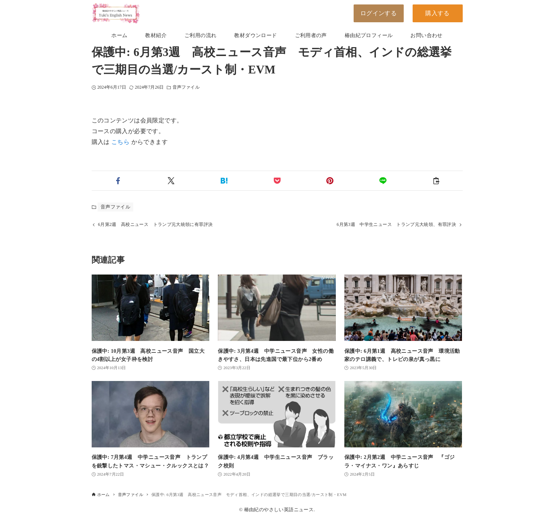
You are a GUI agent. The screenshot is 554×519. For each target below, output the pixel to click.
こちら (120, 142)
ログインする (378, 13)
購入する (437, 13)
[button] (118, 180)
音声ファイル (186, 87)
